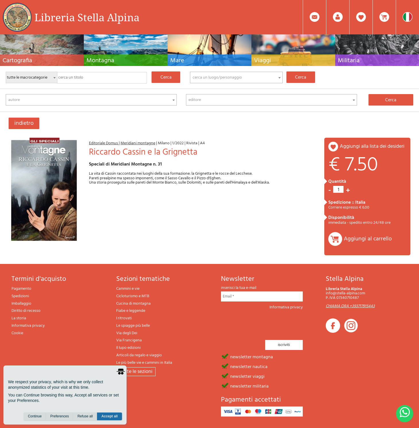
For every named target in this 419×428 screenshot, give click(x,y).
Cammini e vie (127, 289)
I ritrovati (124, 318)
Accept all (109, 417)
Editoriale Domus (104, 143)
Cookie (17, 333)
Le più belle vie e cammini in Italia (144, 363)
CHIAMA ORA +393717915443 (350, 306)
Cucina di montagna (133, 304)
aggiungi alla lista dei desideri (372, 146)
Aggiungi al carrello (368, 239)
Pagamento (21, 289)
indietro (24, 123)
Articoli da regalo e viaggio (139, 355)
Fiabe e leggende (130, 311)
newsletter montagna (251, 356)
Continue (35, 417)
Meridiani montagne (138, 143)
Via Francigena (129, 340)
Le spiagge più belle (133, 326)
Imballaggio (21, 304)
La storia (18, 318)
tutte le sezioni (135, 371)
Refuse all (85, 417)
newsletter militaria (249, 386)
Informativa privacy (28, 326)
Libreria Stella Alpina (86, 17)
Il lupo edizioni (128, 348)
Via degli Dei (126, 333)
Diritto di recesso (25, 311)
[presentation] (264, 323)
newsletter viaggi (247, 376)
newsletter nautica (248, 366)
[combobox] (236, 77)
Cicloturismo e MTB (132, 296)
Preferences (59, 417)
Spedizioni (20, 296)
